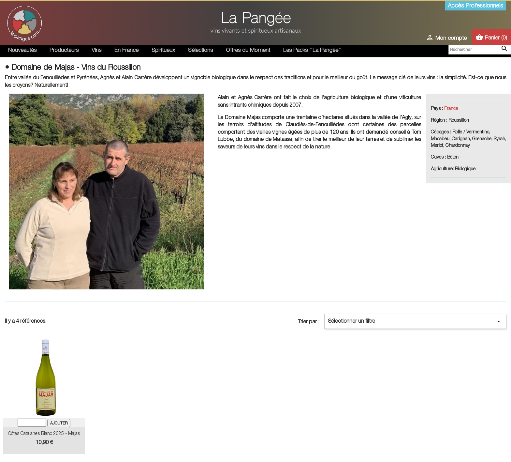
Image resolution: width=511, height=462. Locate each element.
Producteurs (64, 50)
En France (126, 50)
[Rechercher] (479, 49)
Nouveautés (22, 50)
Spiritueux (163, 50)
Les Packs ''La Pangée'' (312, 50)
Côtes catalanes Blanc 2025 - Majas (44, 433)
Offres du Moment (248, 50)
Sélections (200, 50)
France (451, 108)
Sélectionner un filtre (415, 321)
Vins (96, 50)
